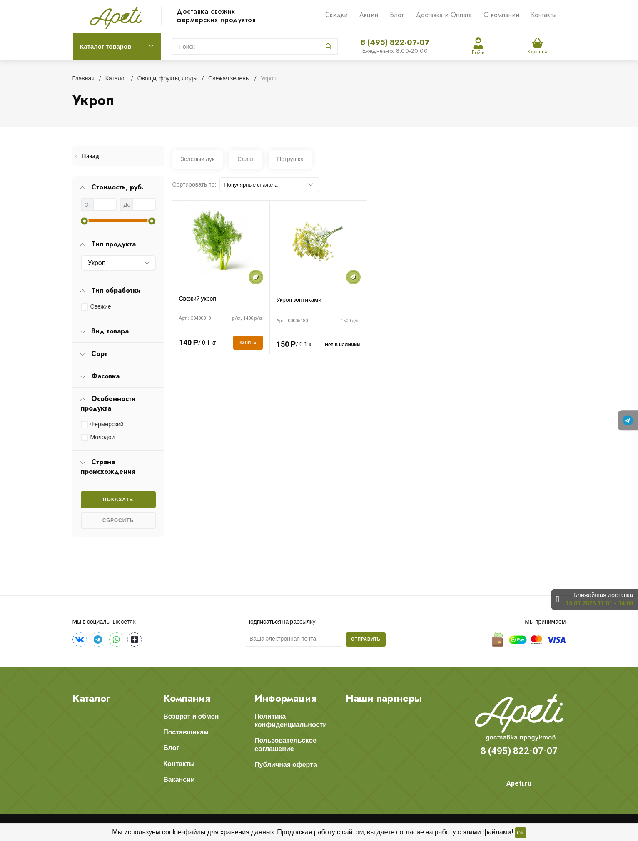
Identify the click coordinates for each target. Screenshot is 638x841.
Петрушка (290, 159)
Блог (397, 15)
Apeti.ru (518, 783)
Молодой (102, 437)
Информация (285, 698)
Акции (368, 15)
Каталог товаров (105, 46)
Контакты (543, 15)
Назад (90, 155)
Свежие (100, 306)
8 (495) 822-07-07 (395, 42)
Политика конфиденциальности (290, 720)
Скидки (336, 15)
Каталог (91, 698)
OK (520, 833)
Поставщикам (186, 732)
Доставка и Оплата (444, 15)
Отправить (366, 639)
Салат (245, 159)
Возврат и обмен (191, 716)
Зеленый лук (198, 159)
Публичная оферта (285, 765)
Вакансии (179, 780)
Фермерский (107, 424)
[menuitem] (118, 156)
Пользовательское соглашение (285, 744)
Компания (186, 698)
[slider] (84, 220)
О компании (501, 15)
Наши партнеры (384, 698)
